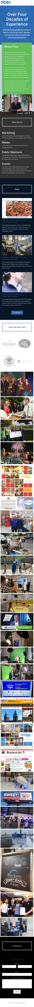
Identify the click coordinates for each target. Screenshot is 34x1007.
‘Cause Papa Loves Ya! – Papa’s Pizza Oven (14, 220)
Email (17, 972)
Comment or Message (17, 978)
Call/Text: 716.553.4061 (17, 959)
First (9, 969)
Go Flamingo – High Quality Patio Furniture (14, 257)
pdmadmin (4, 222)
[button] (32, 3)
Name (17, 964)
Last (25, 969)
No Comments (14, 222)
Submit (17, 991)
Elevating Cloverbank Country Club (12, 294)
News (9, 222)
